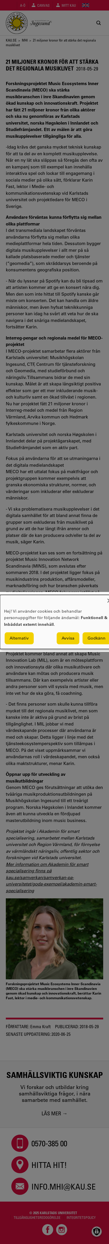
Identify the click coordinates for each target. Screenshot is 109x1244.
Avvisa (68, 638)
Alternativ (19, 638)
